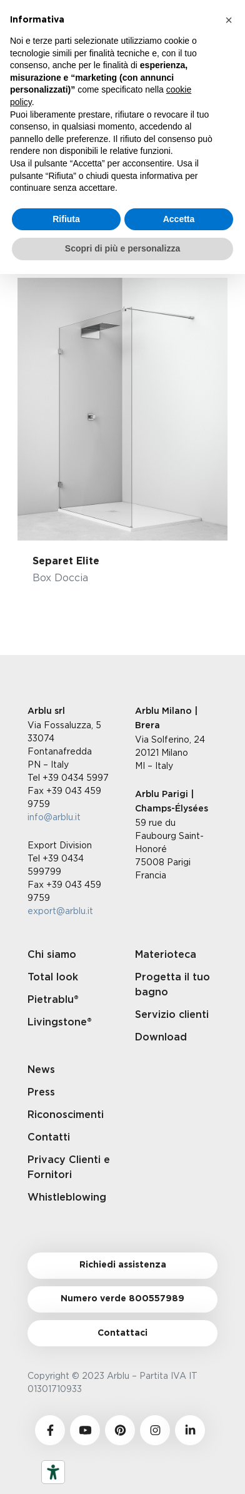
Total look (53, 977)
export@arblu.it (60, 910)
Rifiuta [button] (66, 219)
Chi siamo (52, 955)
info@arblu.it (54, 816)
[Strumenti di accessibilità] (53, 1472)
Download (161, 1037)
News (41, 1070)
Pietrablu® (53, 1000)
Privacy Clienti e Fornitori (69, 1167)
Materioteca (165, 955)
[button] (229, 20)
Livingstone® (60, 1022)
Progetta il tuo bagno (172, 984)
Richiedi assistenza (122, 1265)
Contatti (49, 1137)
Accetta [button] (179, 219)
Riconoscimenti (66, 1115)
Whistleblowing (67, 1197)
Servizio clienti (172, 1015)
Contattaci (123, 1333)
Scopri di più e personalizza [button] (122, 248)
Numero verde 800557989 (122, 1298)
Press (41, 1092)
